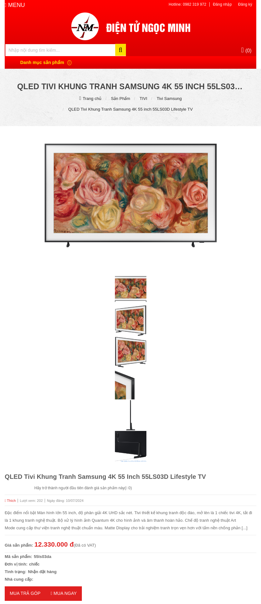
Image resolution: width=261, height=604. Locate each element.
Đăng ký (245, 4)
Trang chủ (92, 98)
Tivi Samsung (169, 98)
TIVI (143, 98)
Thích (10, 500)
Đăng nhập (222, 4)
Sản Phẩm (120, 98)
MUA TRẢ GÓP (25, 593)
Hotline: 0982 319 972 (188, 4)
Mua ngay (64, 593)
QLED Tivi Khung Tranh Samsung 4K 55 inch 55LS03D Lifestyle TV (130, 109)
